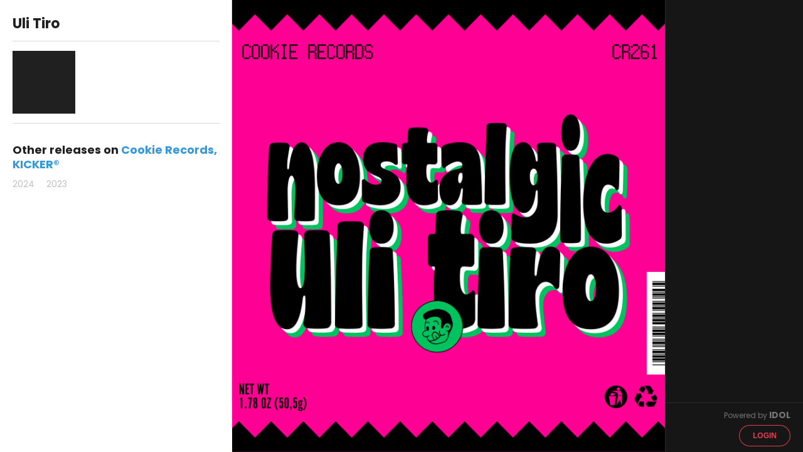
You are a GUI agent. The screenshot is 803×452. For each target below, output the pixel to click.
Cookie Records (167, 150)
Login (765, 435)
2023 (56, 184)
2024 (24, 184)
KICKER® (36, 164)
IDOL (779, 415)
